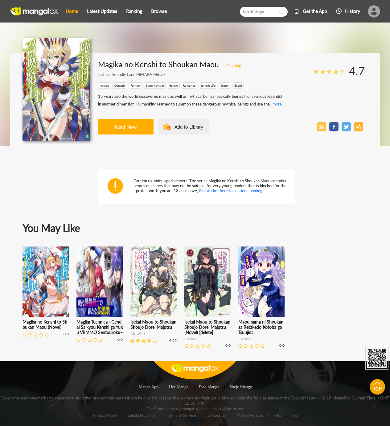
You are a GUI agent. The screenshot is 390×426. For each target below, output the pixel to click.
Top (295, 415)
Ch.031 (244, 339)
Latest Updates (102, 11)
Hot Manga (178, 387)
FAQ (277, 415)
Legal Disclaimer (142, 415)
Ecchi (238, 85)
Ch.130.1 (138, 333)
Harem (173, 85)
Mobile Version (250, 415)
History (352, 11)
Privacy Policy (105, 415)
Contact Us (216, 415)
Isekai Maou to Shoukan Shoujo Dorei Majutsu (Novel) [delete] (207, 327)
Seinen (224, 85)
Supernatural (155, 85)
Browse (159, 11)
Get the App (315, 11)
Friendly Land (123, 74)
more (277, 103)
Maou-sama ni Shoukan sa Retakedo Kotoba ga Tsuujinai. (260, 327)
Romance (189, 85)
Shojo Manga (241, 387)
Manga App (148, 387)
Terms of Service (181, 415)
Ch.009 (190, 339)
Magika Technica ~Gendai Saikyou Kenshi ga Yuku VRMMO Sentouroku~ (99, 327)
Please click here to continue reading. (231, 190)
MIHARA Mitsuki (150, 74)
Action (104, 85)
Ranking (134, 11)
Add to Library (188, 127)
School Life (208, 85)
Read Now (126, 127)
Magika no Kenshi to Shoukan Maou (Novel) (45, 324)
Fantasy (135, 85)
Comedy (119, 85)
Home (72, 11)
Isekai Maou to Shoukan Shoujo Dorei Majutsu (153, 324)
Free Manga (209, 387)
